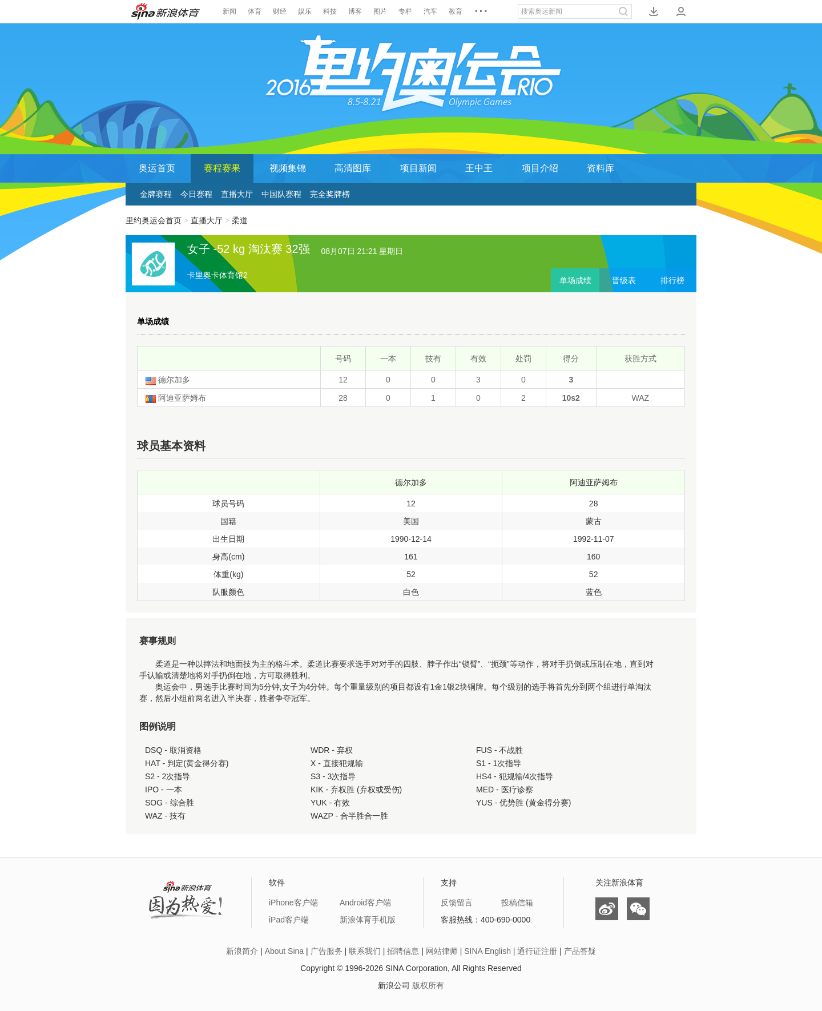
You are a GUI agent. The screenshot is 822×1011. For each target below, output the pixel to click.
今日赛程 (196, 194)
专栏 (405, 11)
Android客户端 (365, 902)
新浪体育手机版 (368, 919)
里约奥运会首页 (154, 220)
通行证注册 (537, 951)
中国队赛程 (281, 194)
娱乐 (305, 11)
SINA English (487, 951)
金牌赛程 (156, 194)
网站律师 (442, 951)
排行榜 (672, 280)
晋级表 (624, 280)
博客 (355, 11)
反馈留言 (457, 902)
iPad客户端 (289, 919)
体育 (254, 11)
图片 (380, 11)
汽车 (430, 11)
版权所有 (428, 985)
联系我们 (365, 951)
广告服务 (326, 951)
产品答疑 (580, 951)
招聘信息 (403, 951)
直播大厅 (237, 194)
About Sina (284, 951)
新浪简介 (242, 951)
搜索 (623, 11)
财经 (280, 11)
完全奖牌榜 (330, 194)
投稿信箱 (517, 902)
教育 (455, 11)
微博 (606, 908)
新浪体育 (165, 11)
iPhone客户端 (293, 902)
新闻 (229, 11)
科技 (330, 11)
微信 (638, 908)
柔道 (240, 220)
